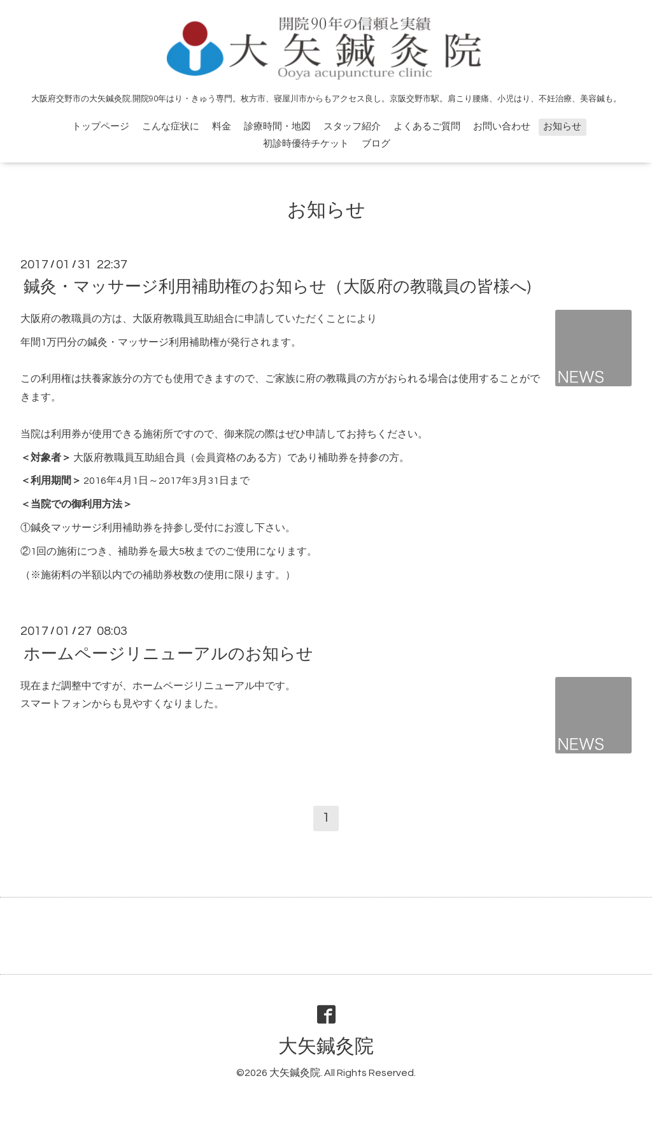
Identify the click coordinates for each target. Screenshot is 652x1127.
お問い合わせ (501, 126)
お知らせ (562, 126)
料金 (221, 126)
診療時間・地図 (277, 126)
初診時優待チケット (306, 144)
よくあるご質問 (426, 126)
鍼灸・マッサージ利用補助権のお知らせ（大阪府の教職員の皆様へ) (277, 287)
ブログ (376, 144)
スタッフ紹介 (352, 126)
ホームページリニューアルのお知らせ (168, 653)
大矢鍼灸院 (326, 1046)
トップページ (100, 126)
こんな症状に (170, 126)
